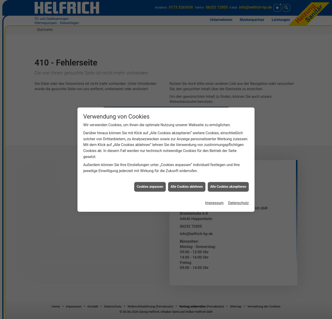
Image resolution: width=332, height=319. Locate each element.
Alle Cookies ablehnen (187, 183)
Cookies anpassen (150, 183)
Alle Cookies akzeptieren (228, 183)
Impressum (214, 200)
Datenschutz (238, 200)
